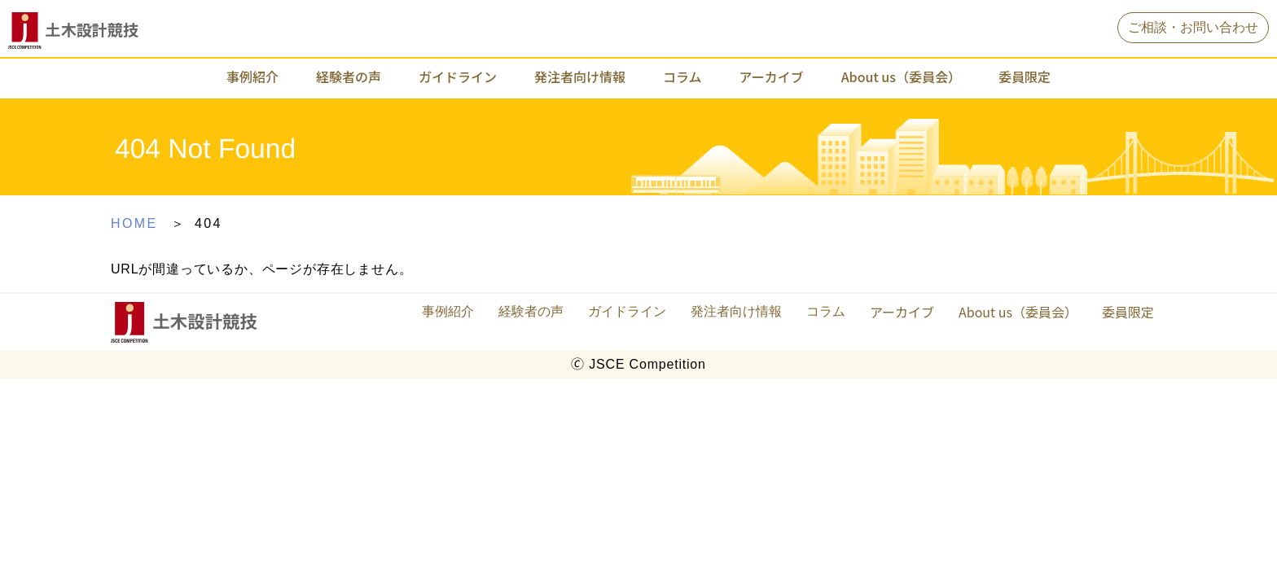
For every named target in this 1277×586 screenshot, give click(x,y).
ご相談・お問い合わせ (1193, 27)
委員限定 (1024, 76)
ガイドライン (458, 76)
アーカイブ (771, 76)
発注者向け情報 (579, 76)
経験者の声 (348, 76)
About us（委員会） (901, 76)
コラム (682, 76)
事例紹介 (252, 76)
